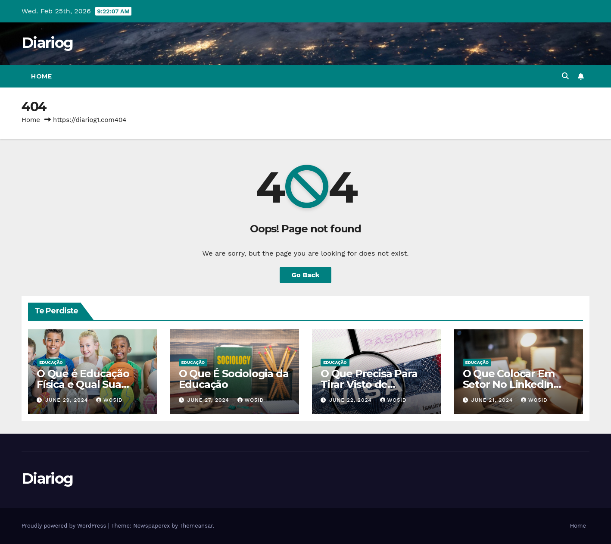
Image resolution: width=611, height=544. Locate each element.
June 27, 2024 (209, 400)
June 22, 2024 (351, 400)
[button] (565, 76)
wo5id (109, 400)
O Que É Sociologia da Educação (234, 379)
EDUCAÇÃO (51, 362)
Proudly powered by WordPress (65, 525)
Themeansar (196, 525)
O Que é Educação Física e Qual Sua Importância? (83, 384)
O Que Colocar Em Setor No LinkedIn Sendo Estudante (509, 384)
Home (41, 76)
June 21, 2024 (493, 400)
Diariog (47, 43)
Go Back (306, 275)
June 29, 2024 (67, 400)
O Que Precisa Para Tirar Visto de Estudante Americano (376, 384)
